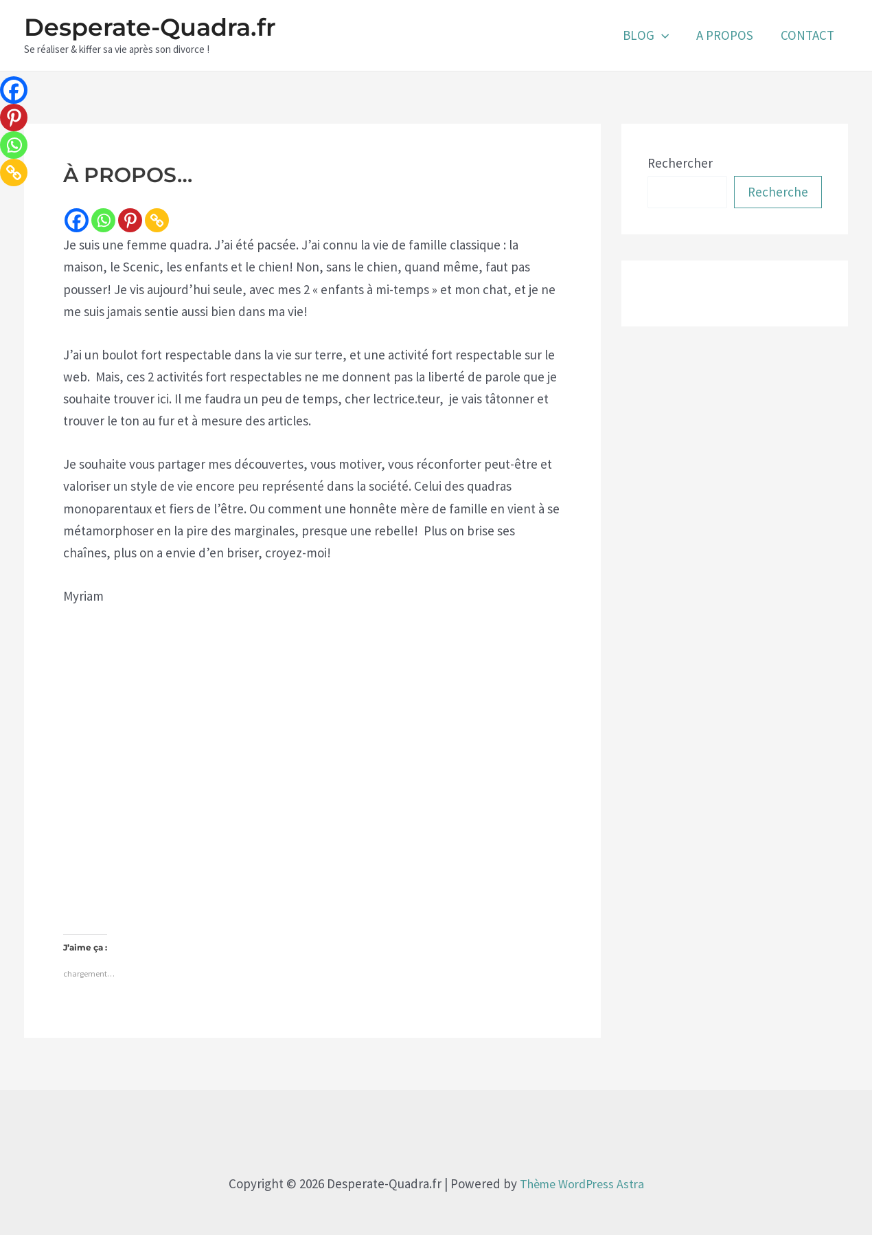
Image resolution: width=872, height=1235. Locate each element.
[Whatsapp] (103, 220)
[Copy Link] (157, 220)
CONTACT (808, 35)
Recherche (778, 191)
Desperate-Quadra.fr (150, 27)
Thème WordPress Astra (581, 1177)
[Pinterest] (130, 220)
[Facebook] (77, 220)
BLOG (649, 35)
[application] (665, 35)
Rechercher (680, 163)
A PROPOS (726, 35)
